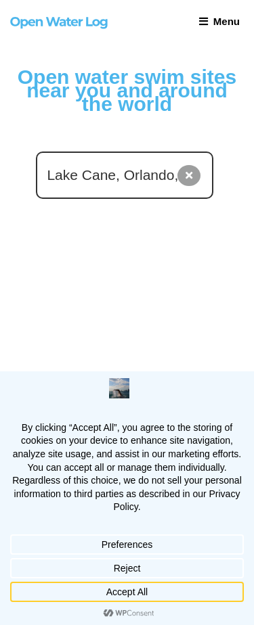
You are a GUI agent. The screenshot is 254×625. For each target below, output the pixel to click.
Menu (219, 21)
